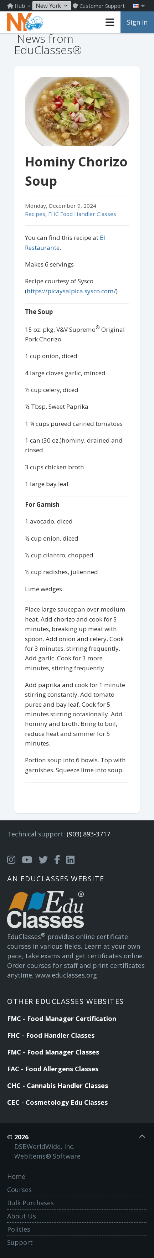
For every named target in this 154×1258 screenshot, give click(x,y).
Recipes (35, 213)
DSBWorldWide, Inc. (44, 1146)
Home (16, 1176)
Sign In (137, 22)
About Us (21, 1216)
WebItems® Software (47, 1156)
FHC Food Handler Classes (82, 213)
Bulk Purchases (30, 1202)
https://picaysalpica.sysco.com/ (71, 291)
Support (20, 1242)
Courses (19, 1189)
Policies (18, 1229)
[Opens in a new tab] (11, 860)
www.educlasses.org (66, 975)
